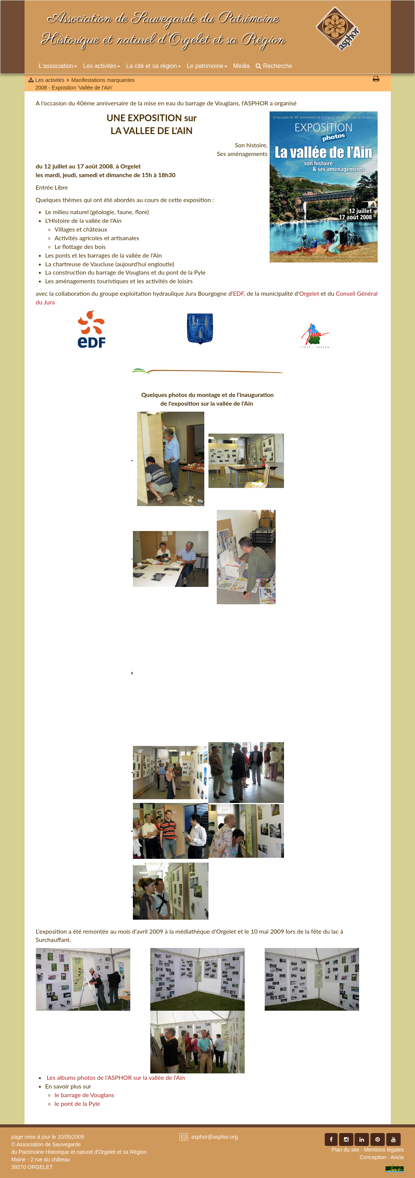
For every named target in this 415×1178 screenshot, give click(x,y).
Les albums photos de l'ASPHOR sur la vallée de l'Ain (116, 1077)
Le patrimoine (207, 66)
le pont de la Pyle (77, 1103)
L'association (58, 66)
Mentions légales (384, 1150)
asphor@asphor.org (214, 1137)
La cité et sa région (153, 66)
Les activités (101, 66)
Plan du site (345, 1150)
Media (241, 66)
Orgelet (309, 293)
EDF (238, 293)
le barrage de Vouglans (84, 1094)
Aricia (397, 1157)
